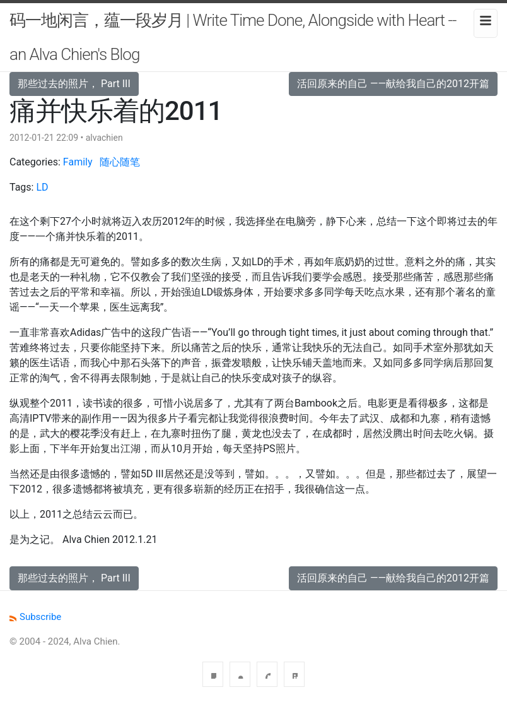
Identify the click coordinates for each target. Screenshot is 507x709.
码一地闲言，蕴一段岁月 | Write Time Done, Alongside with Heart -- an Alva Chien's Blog (232, 37)
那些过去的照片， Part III (74, 84)
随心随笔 (120, 162)
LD (42, 187)
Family (78, 162)
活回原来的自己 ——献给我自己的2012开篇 (393, 84)
